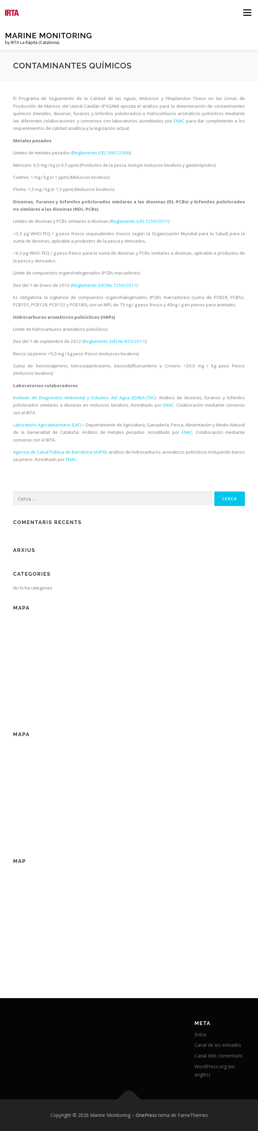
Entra (200, 1034)
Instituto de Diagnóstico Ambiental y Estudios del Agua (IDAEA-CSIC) (84, 398)
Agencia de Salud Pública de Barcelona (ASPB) (59, 452)
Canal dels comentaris (219, 1055)
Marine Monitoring (48, 35)
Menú (247, 12)
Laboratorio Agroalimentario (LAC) (47, 425)
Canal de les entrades (218, 1045)
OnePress (146, 1115)
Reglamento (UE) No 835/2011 (114, 341)
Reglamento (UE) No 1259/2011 (104, 285)
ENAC (179, 121)
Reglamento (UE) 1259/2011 (139, 221)
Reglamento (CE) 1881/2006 (101, 153)
